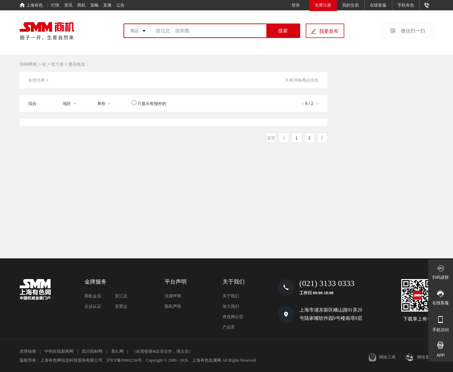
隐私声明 (173, 306)
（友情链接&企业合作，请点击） (162, 351)
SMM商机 (29, 64)
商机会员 (93, 296)
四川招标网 (92, 351)
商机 (81, 5)
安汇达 (121, 296)
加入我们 (231, 306)
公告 (120, 5)
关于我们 (231, 296)
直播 (107, 5)
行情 (55, 5)
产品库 (229, 327)
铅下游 (57, 64)
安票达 (121, 306)
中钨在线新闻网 (59, 351)
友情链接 (28, 351)
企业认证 (93, 306)
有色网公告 (233, 316)
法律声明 (173, 296)
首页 (271, 138)
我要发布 (328, 31)
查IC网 (117, 351)
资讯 (68, 5)
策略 (94, 5)
